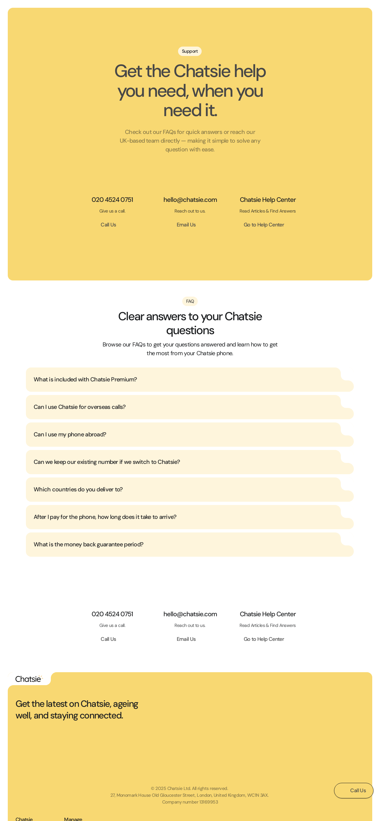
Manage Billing (337, 774)
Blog (278, 762)
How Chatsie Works (293, 738)
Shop (279, 726)
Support (331, 738)
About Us (283, 750)
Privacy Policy (336, 726)
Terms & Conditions (342, 714)
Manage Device (338, 762)
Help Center (335, 750)
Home (280, 714)
